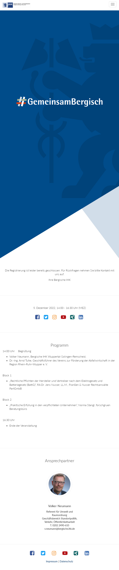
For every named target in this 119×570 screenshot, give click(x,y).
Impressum (52, 561)
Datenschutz (66, 561)
